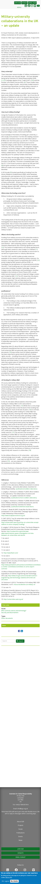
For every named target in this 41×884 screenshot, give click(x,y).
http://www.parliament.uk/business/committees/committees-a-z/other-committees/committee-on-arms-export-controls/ (21, 567)
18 (30, 450)
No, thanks (14, 881)
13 (16, 276)
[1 (2, 80)
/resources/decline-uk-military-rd (24, 584)
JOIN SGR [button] (18, 3)
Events (20, 836)
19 (8, 461)
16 (30, 410)
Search (20, 641)
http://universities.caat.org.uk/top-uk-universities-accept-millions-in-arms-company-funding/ (20, 523)
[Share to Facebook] (19, 631)
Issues (20, 829)
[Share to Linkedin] (22, 631)
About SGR (20, 822)
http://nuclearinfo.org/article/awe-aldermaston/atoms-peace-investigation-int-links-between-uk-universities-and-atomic (17, 533)
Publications (20, 833)
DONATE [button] (24, 3)
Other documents (7, 618)
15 (22, 406)
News (20, 840)
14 (10, 352)
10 (2, 247)
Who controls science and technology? (13, 611)
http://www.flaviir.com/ (10, 553)
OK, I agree (5, 881)
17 (13, 432)
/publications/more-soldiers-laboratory (24, 498)
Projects (20, 825)
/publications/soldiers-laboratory (26, 489)
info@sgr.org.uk (22, 809)
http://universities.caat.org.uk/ (13, 599)
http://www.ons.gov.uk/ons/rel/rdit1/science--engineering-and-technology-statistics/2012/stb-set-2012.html (19, 578)
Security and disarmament (9, 612)
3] (4, 80)
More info (8, 877)
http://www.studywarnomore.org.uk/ (13, 515)
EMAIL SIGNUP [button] (32, 3)
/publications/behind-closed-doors (22, 507)
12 (38, 260)
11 (36, 249)
